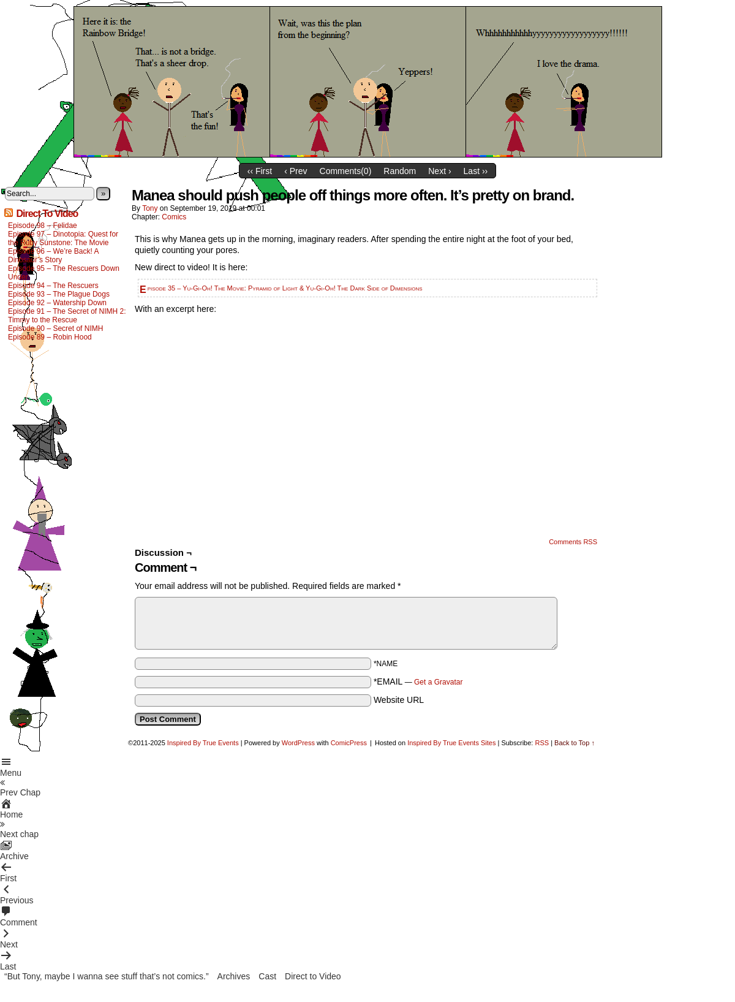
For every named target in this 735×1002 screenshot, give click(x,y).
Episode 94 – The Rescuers (53, 285)
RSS (542, 742)
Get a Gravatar (438, 682)
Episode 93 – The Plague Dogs (59, 294)
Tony (149, 208)
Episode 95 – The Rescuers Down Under (63, 272)
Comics (174, 217)
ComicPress (349, 742)
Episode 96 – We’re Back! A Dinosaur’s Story (53, 255)
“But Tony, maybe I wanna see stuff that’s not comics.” (106, 976)
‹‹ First (259, 171)
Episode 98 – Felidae (42, 225)
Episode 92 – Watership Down (57, 302)
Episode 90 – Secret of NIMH (55, 328)
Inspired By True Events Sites (451, 742)
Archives (234, 976)
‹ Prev (295, 171)
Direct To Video (47, 213)
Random (399, 171)
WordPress (298, 742)
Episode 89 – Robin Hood (50, 337)
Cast (267, 976)
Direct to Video (313, 976)
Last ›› (476, 171)
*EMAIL (418, 681)
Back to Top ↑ (574, 742)
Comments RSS (573, 541)
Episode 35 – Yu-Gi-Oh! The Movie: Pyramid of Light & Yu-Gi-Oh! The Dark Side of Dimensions (285, 288)
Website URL (399, 700)
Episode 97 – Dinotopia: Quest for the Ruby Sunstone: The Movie (63, 238)
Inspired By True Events (203, 742)
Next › (439, 171)
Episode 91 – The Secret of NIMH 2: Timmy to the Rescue (67, 315)
